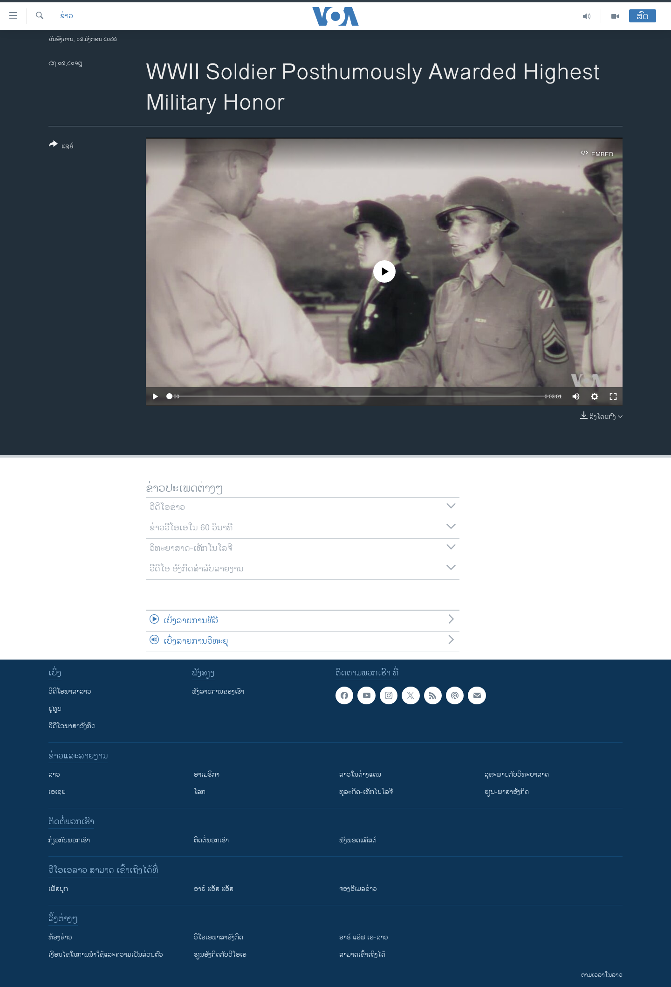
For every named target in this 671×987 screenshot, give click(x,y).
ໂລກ (199, 792)
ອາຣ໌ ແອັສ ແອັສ (213, 889)
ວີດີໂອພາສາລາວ (69, 691)
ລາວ (54, 774)
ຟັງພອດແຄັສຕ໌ (358, 840)
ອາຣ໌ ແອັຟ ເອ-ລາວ (363, 937)
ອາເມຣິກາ (206, 774)
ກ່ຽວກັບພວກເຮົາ (69, 840)
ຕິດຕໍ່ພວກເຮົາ (211, 840)
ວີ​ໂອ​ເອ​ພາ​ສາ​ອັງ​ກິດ (218, 937)
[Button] (61, 147)
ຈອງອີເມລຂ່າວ (358, 889)
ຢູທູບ (55, 709)
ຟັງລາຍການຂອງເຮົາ (218, 691)
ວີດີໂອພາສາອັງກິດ (72, 726)
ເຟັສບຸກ (58, 889)
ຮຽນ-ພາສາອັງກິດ (507, 792)
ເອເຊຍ (57, 792)
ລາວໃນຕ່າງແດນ (360, 774)
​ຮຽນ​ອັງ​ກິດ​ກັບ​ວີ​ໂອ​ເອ (220, 954)
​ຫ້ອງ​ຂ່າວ (60, 937)
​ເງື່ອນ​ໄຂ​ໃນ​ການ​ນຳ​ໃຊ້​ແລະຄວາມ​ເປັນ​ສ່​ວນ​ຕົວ (105, 954)
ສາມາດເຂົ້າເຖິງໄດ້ (362, 954)
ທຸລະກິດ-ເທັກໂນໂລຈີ (366, 792)
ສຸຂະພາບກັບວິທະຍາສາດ (517, 774)
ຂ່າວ (66, 16)
